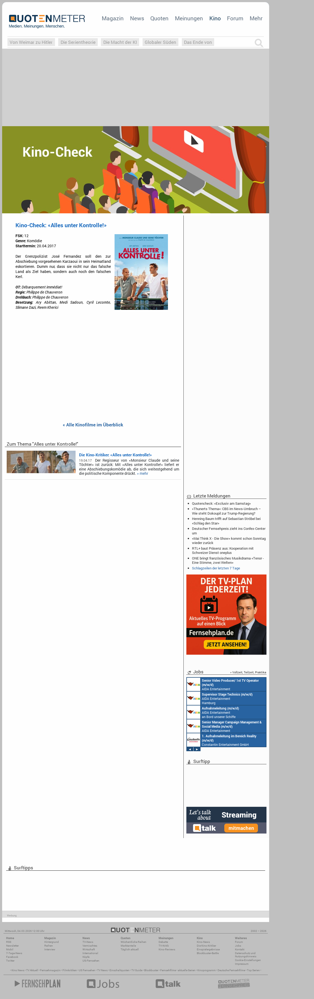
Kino (215, 18)
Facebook (12, 957)
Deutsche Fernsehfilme (231, 970)
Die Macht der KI (120, 42)
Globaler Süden (160, 42)
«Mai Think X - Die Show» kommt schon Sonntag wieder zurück (229, 540)
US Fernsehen (87, 970)
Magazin (113, 18)
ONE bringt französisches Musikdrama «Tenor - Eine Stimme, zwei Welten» (228, 560)
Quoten (159, 18)
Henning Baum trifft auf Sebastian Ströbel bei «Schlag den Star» (226, 520)
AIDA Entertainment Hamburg (220, 698)
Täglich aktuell (130, 949)
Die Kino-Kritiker (206, 945)
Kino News (17, 970)
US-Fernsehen (91, 960)
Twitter (10, 960)
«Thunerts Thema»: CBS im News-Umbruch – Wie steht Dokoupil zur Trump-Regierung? (226, 510)
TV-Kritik (164, 945)
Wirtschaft (89, 949)
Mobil (9, 949)
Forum (235, 18)
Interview (49, 949)
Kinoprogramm (206, 970)
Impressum (242, 964)
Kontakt (239, 949)
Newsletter (12, 945)
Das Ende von (198, 42)
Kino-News (203, 942)
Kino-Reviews (167, 949)
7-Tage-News (14, 953)
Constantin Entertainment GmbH (221, 740)
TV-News (88, 942)
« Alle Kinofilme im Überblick (93, 425)
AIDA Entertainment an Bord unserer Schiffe (223, 684)
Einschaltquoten (119, 970)
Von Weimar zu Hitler (31, 42)
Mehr (256, 18)
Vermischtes (90, 945)
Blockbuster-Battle (208, 953)
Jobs (238, 945)
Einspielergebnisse (208, 949)
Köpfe (86, 957)
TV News (102, 970)
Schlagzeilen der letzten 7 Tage (216, 568)
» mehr (142, 473)
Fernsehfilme (168, 970)
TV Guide (136, 970)
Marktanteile (128, 945)
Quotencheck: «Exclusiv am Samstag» (221, 503)
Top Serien (253, 970)
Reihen (48, 945)
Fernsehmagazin (50, 970)
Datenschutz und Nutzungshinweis (245, 954)
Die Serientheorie (78, 42)
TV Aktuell (32, 970)
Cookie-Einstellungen (248, 960)
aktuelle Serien (186, 970)
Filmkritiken (69, 970)
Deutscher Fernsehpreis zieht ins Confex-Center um (228, 530)
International (90, 953)
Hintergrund (51, 942)
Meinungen (189, 18)
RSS (8, 942)
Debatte (163, 942)
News (137, 18)
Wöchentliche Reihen (133, 942)
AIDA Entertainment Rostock (224, 726)
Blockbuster (151, 970)
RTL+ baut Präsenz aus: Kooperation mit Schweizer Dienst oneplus (223, 550)
